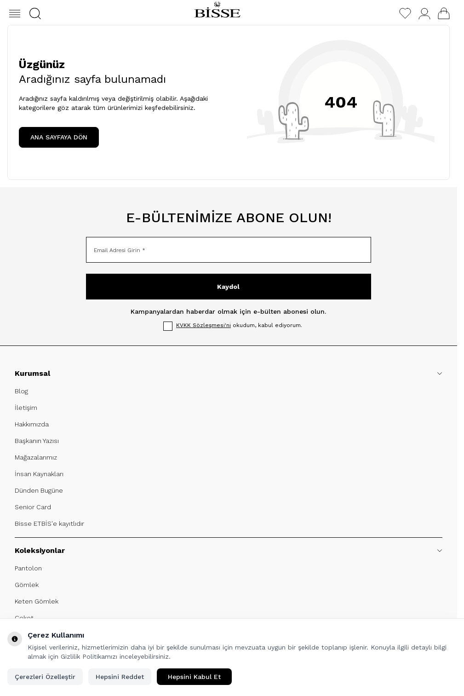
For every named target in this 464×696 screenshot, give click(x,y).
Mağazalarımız (36, 457)
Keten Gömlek (36, 601)
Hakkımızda (32, 424)
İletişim (26, 407)
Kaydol (228, 286)
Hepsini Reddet (120, 676)
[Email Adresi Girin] (228, 250)
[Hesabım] (424, 13)
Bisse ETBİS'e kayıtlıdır (49, 523)
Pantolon (28, 568)
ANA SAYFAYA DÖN (58, 137)
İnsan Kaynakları (39, 473)
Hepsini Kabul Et (194, 676)
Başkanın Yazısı (37, 440)
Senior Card (33, 507)
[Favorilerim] (405, 13)
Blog (21, 391)
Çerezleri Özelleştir (45, 676)
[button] (35, 13)
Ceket (24, 617)
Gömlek (27, 584)
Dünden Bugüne (39, 490)
